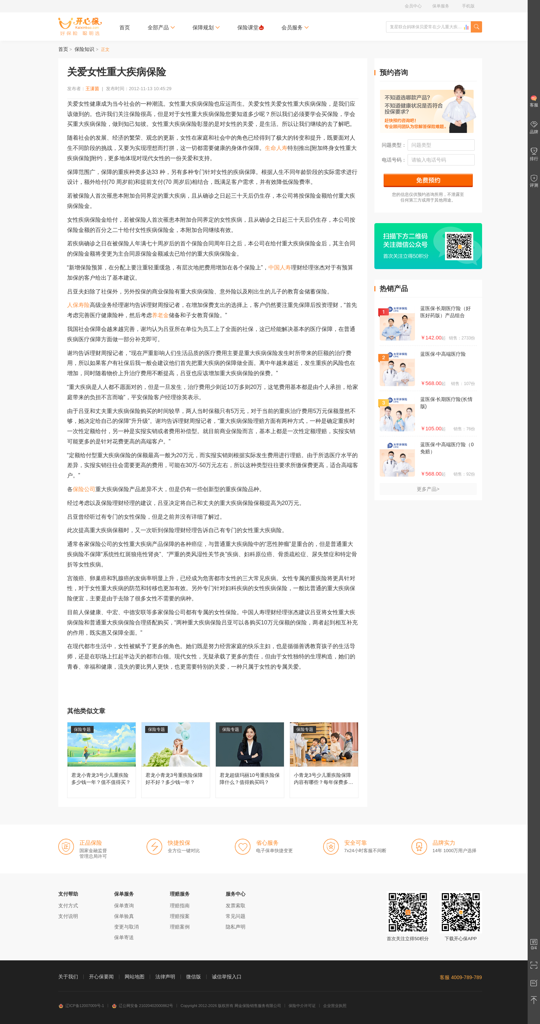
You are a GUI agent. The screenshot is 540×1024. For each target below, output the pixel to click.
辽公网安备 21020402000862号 (142, 1005)
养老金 (160, 315)
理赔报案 (180, 916)
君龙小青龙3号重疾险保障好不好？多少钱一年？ (176, 760)
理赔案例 (180, 927)
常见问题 (235, 916)
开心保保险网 (80, 26)
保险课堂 (250, 27)
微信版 (193, 976)
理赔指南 (180, 905)
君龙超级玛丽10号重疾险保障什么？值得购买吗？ (250, 760)
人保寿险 (78, 305)
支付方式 (68, 905)
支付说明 (68, 916)
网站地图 (134, 976)
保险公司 (84, 489)
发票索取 (235, 905)
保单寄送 (124, 937)
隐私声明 (235, 927)
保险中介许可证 (302, 1005)
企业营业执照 (334, 1005)
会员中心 (413, 6)
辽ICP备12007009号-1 (81, 1005)
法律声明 (165, 976)
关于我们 (68, 976)
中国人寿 (279, 267)
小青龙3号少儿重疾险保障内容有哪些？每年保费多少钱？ (324, 760)
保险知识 (84, 49)
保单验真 (124, 916)
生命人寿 (276, 148)
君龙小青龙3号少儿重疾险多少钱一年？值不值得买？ (101, 760)
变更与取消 (126, 927)
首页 (124, 27)
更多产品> (428, 489)
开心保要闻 (101, 976)
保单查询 (124, 905)
